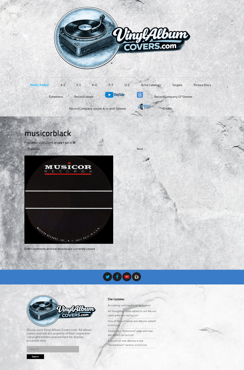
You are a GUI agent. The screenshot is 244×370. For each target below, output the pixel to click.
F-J (78, 85)
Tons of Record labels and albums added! (132, 321)
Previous (31, 149)
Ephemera (56, 97)
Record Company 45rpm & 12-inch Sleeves (97, 108)
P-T (111, 85)
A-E (62, 85)
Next (141, 149)
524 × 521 (63, 142)
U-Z (127, 85)
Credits (167, 108)
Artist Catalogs (151, 85)
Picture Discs (202, 85)
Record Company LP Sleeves (173, 97)
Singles (177, 85)
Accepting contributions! (123, 305)
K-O (94, 85)
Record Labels (83, 97)
